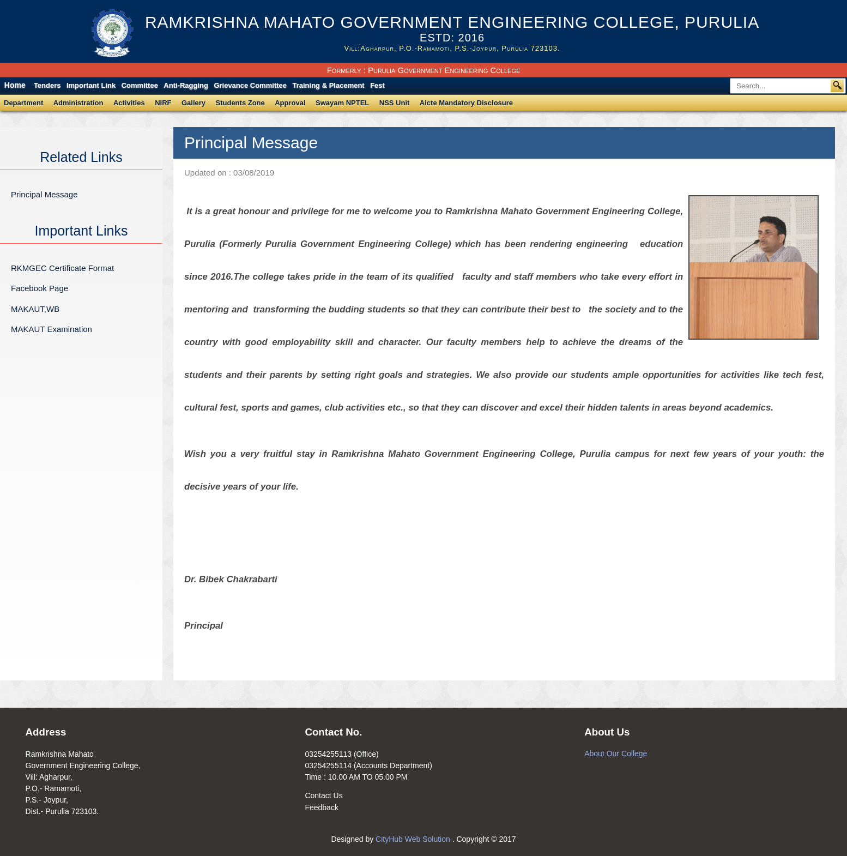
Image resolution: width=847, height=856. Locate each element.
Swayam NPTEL (342, 103)
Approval (290, 103)
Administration (78, 103)
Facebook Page (39, 288)
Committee (140, 85)
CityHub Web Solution (414, 839)
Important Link (91, 85)
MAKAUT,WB (35, 309)
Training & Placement (329, 85)
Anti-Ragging (186, 85)
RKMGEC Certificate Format (62, 268)
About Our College (615, 753)
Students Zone (240, 103)
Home (15, 85)
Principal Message (44, 194)
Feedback (321, 807)
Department (23, 103)
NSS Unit (394, 103)
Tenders (47, 85)
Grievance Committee (250, 85)
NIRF (163, 103)
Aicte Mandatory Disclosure (466, 103)
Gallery (193, 103)
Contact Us (323, 795)
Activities (129, 103)
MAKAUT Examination (51, 329)
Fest (377, 85)
